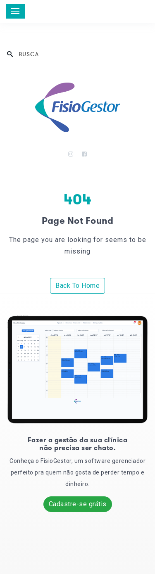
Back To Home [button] (77, 285)
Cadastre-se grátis (78, 504)
